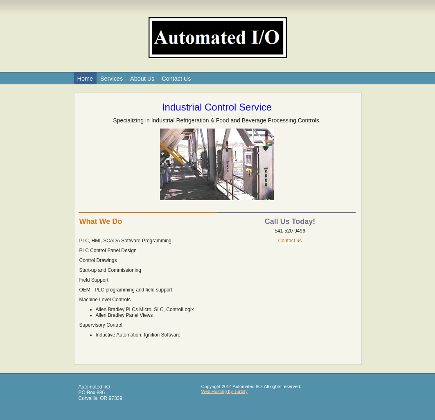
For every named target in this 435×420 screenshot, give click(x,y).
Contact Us (176, 78)
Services (111, 78)
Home (85, 78)
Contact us (290, 241)
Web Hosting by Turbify (224, 391)
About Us (142, 78)
